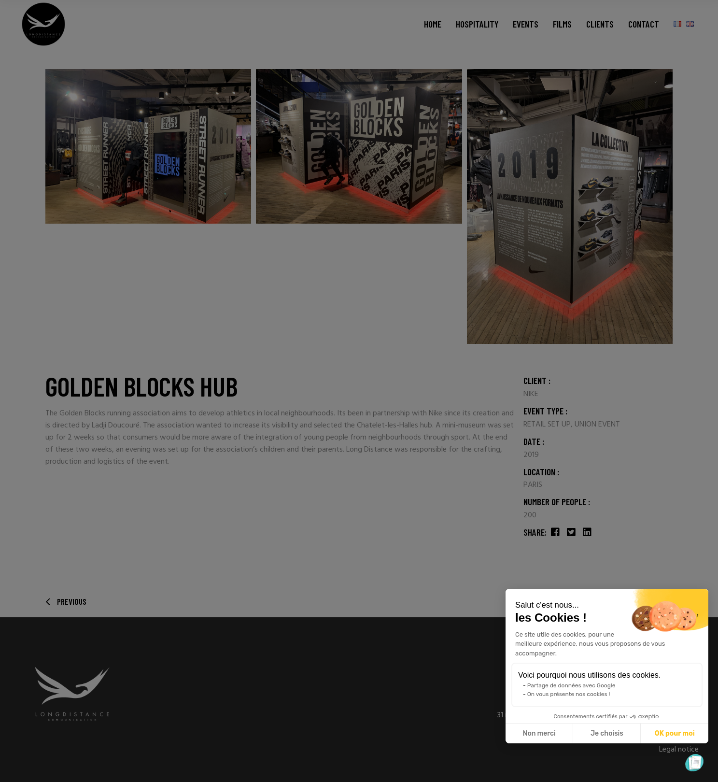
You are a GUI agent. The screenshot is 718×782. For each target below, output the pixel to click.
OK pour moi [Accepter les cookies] (675, 733)
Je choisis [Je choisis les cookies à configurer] (607, 733)
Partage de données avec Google (571, 685)
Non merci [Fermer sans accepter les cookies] (538, 733)
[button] (694, 762)
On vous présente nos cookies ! (568, 694)
